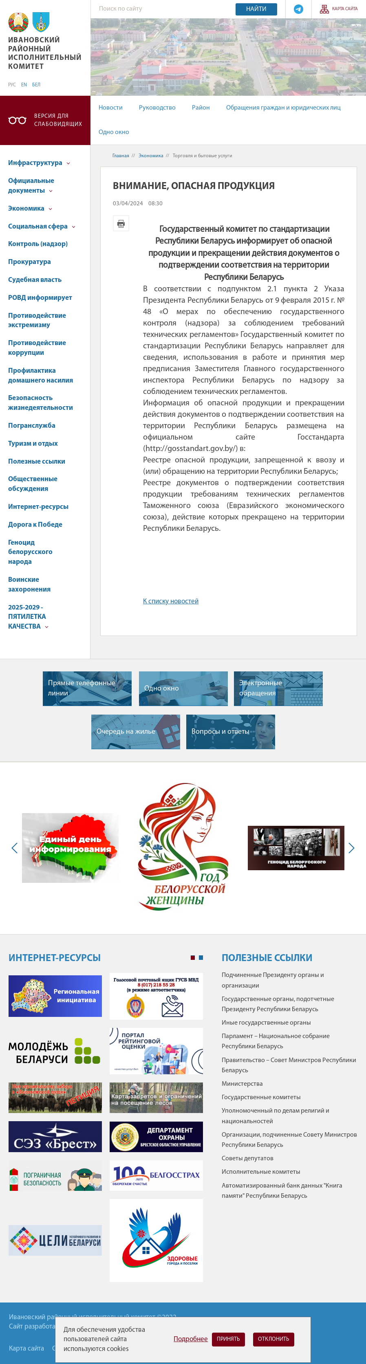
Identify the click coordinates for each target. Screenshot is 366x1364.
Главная (120, 156)
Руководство (157, 108)
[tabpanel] (106, 1131)
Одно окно (114, 132)
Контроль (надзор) (38, 244)
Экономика (30, 208)
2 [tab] (201, 958)
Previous (16, 848)
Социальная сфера (41, 226)
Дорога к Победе (35, 524)
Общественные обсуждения (32, 484)
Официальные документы (31, 186)
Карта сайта (345, 9)
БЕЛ (36, 85)
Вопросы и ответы (220, 732)
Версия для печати (121, 223)
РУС (12, 85)
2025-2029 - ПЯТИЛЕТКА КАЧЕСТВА (28, 617)
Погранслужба (31, 425)
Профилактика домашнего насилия (40, 375)
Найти (256, 9)
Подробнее (191, 1339)
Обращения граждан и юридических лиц (283, 108)
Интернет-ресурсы (38, 507)
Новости (111, 108)
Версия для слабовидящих (58, 120)
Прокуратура (29, 262)
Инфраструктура (39, 163)
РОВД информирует (40, 298)
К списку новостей (170, 601)
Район (201, 108)
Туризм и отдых (33, 443)
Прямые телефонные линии (81, 688)
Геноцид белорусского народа (30, 552)
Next (350, 848)
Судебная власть (35, 280)
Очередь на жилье (126, 732)
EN (24, 85)
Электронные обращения (260, 688)
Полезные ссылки (36, 461)
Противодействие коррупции (37, 348)
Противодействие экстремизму (37, 320)
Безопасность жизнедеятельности (40, 403)
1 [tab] (193, 958)
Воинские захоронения (29, 584)
